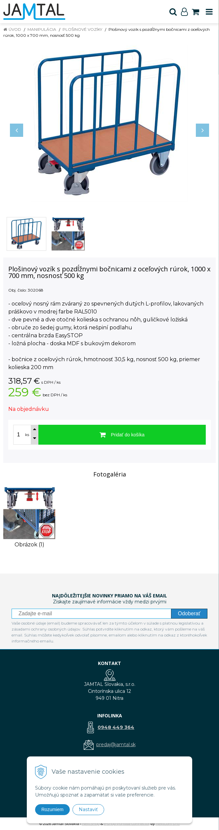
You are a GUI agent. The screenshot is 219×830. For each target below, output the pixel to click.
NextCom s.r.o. (168, 823)
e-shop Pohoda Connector (127, 823)
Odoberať (189, 613)
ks (27, 434)
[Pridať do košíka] (122, 435)
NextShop (91, 823)
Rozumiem (52, 809)
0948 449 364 (116, 727)
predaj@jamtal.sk (116, 744)
